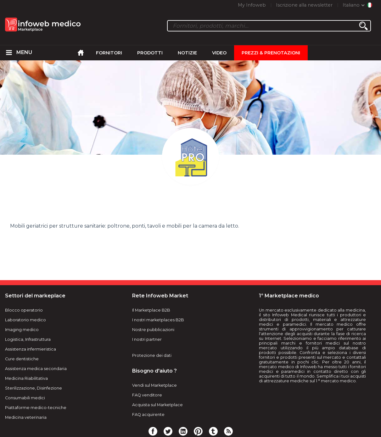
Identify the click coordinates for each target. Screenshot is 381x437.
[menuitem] (9, 52)
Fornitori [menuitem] (109, 53)
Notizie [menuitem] (187, 53)
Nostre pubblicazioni (153, 329)
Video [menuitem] (219, 53)
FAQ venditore (147, 395)
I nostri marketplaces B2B (158, 320)
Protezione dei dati (151, 355)
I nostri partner (147, 339)
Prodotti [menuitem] (150, 53)
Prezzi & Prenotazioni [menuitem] (271, 53)
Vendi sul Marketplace (154, 385)
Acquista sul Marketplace (157, 404)
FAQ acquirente (148, 414)
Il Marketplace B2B (151, 310)
